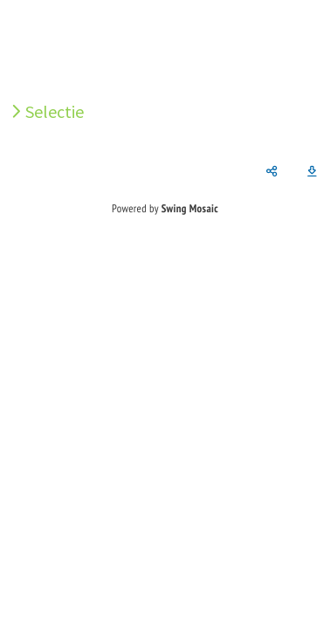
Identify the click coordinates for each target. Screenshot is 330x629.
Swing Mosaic (190, 208)
